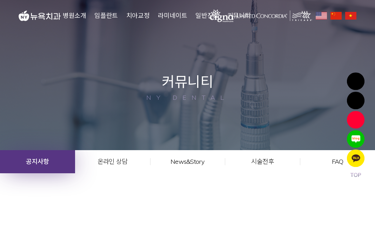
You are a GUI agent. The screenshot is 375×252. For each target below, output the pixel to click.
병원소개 (74, 16)
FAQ (337, 162)
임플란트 (106, 16)
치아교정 (138, 16)
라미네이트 (172, 16)
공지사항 (37, 162)
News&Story (187, 162)
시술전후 (262, 162)
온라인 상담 (113, 162)
